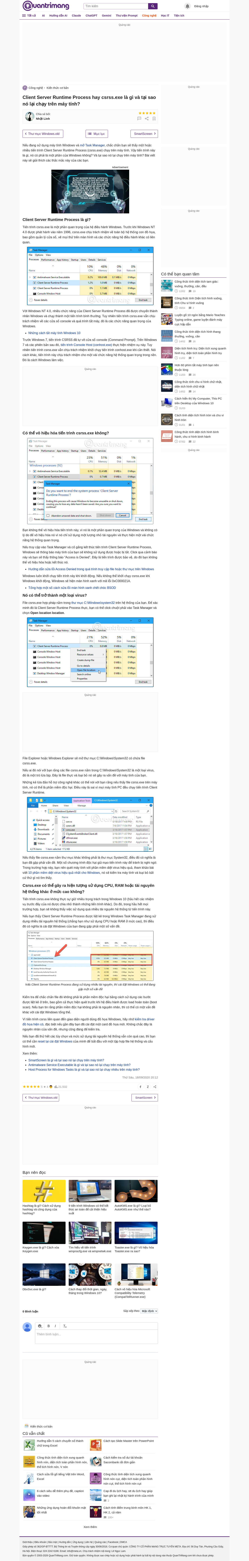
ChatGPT (91, 15)
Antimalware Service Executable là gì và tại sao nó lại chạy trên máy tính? (79, 1065)
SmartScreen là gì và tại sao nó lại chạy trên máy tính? (66, 1060)
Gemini (106, 15)
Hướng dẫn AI (58, 15)
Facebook (113, 1542)
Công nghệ (149, 15)
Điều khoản (40, 1542)
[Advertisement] (124, 54)
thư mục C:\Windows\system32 (93, 602)
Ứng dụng (78, 1542)
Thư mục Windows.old (44, 133)
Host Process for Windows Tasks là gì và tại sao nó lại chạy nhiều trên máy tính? (84, 1069)
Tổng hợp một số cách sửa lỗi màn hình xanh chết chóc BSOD (72, 587)
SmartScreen (143, 133)
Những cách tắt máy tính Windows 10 (54, 333)
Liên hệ (89, 1542)
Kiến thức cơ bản (57, 87)
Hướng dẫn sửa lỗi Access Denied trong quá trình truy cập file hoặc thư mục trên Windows (91, 569)
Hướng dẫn (65, 1542)
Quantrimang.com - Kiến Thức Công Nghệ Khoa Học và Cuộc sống (46, 6)
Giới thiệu (27, 1542)
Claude (76, 15)
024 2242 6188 (51, 1551)
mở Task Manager (92, 145)
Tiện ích (179, 15)
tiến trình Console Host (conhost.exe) (86, 345)
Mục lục (99, 133)
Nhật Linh (43, 118)
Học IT (165, 15)
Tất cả (31, 15)
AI (43, 15)
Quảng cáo (100, 1542)
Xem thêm (90, 1527)
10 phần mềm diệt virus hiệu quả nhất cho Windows (64, 872)
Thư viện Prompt (127, 15)
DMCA (123, 1542)
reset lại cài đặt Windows (55, 1041)
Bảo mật (52, 1542)
